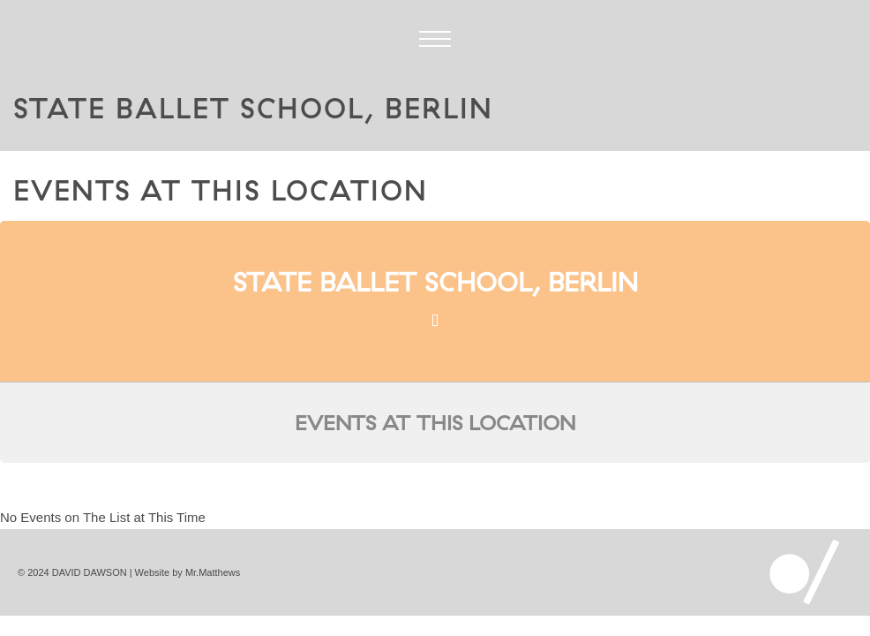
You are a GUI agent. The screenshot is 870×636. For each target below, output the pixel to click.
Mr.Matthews (212, 572)
